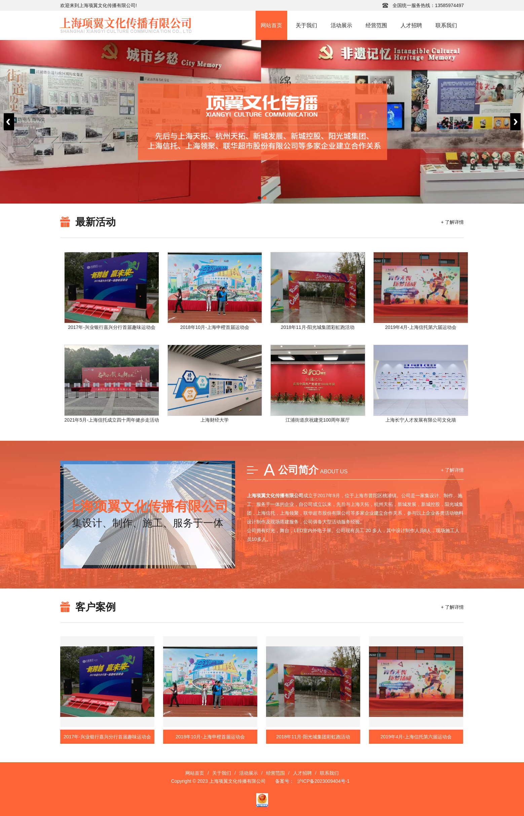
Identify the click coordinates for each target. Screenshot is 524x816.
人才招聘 (411, 25)
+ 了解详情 (452, 222)
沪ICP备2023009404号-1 (323, 781)
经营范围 (376, 25)
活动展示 (341, 25)
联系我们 (446, 25)
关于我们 (306, 25)
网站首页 (271, 25)
